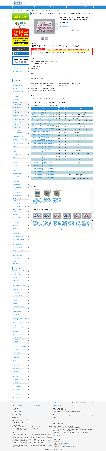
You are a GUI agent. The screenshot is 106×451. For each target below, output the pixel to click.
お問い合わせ (69, 23)
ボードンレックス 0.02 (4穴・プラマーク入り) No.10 (43, 118)
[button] (85, 7)
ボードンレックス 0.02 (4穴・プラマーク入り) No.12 (43, 121)
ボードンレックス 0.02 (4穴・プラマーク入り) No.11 (43, 120)
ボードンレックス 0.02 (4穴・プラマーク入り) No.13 (43, 123)
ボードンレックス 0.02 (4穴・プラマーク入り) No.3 (43, 110)
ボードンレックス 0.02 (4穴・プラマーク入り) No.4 (43, 112)
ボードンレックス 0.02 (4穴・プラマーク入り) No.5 (43, 114)
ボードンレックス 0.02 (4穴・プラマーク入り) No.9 (43, 116)
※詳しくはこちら (28, 419)
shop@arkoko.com (65, 443)
